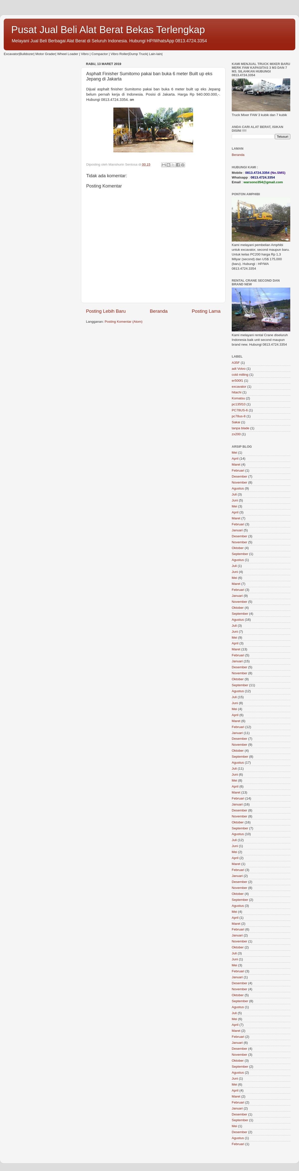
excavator (239, 386)
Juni (235, 500)
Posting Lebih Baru (106, 311)
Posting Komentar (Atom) (124, 321)
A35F (236, 363)
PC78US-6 (240, 410)
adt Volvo (239, 368)
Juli (234, 494)
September (240, 554)
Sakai (236, 422)
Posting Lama (206, 311)
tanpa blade (240, 428)
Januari (237, 530)
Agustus (238, 488)
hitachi (236, 392)
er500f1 (237, 380)
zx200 (236, 434)
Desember (239, 476)
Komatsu (238, 398)
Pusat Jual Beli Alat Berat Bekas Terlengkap (108, 29)
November (239, 482)
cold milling (240, 374)
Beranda (158, 311)
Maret (236, 464)
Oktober (238, 548)
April (235, 458)
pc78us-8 (239, 416)
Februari (238, 470)
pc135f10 (239, 404)
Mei (234, 452)
